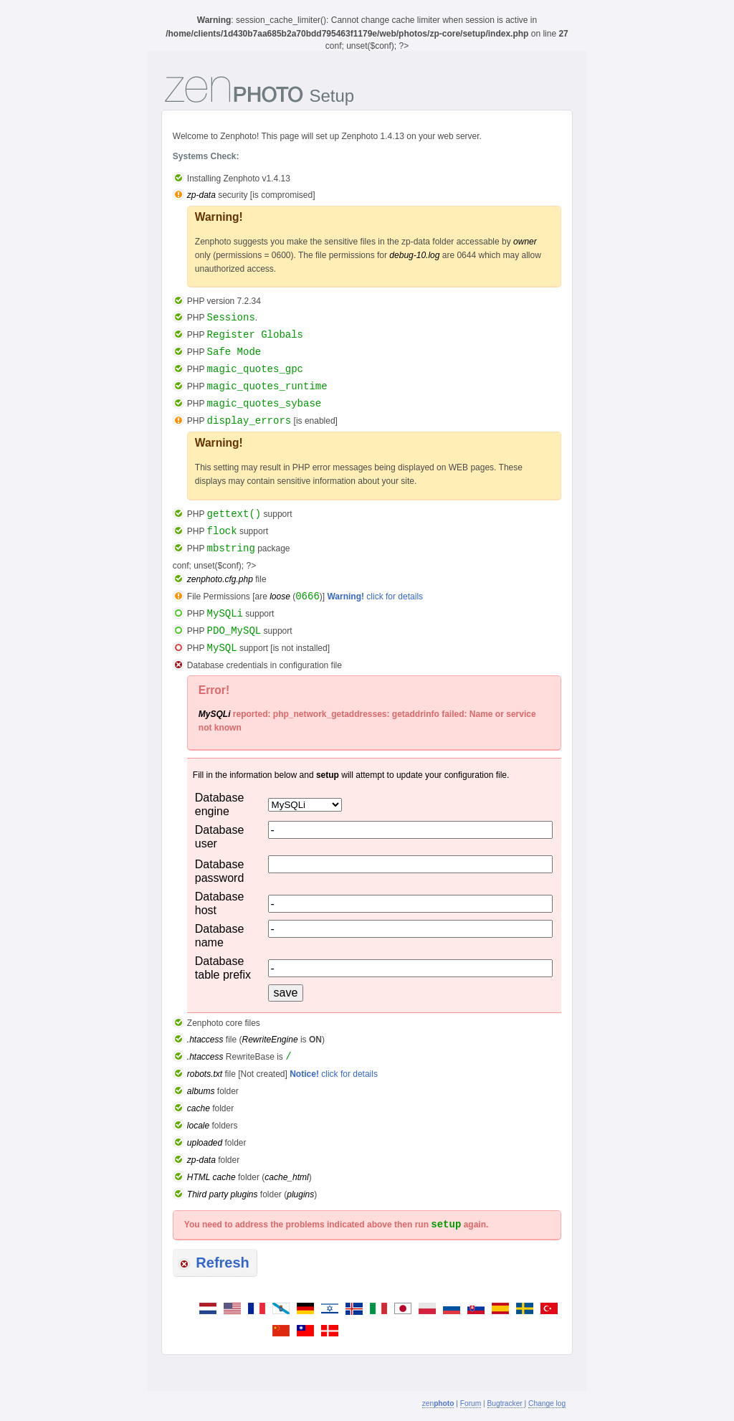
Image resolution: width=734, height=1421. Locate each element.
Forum (470, 1403)
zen (438, 1403)
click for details (375, 596)
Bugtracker (506, 1403)
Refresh (213, 1262)
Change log (547, 1403)
